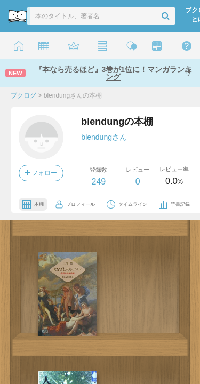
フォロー (41, 173)
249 (98, 181)
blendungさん (104, 137)
